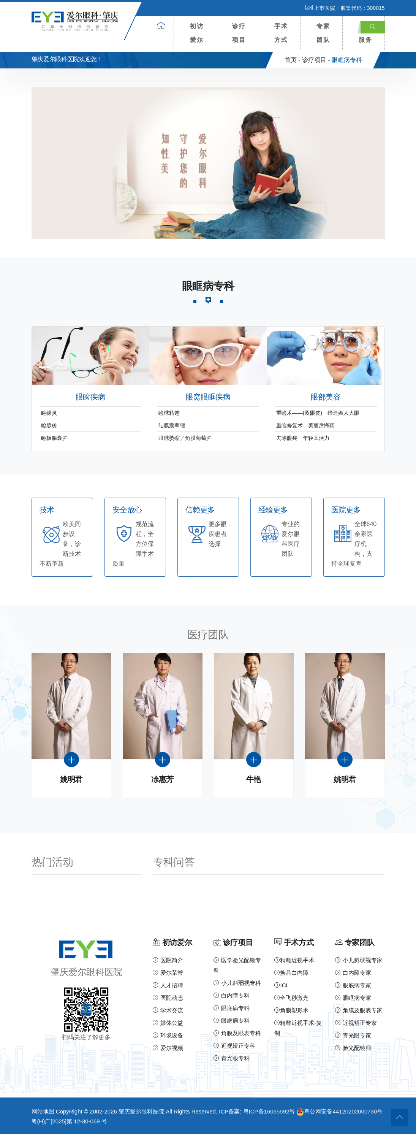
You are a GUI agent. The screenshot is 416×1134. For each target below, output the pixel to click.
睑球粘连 (169, 413)
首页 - (293, 60)
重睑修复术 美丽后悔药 (305, 425)
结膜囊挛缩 (171, 425)
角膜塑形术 (291, 1010)
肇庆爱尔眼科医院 (141, 1111)
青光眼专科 (231, 1058)
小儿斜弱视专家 (358, 960)
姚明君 (71, 779)
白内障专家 (353, 972)
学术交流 (168, 1010)
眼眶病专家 (353, 997)
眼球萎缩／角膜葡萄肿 (185, 438)
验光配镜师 (353, 1048)
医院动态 (168, 997)
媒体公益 (168, 1023)
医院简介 (168, 960)
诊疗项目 (239, 33)
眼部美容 (325, 397)
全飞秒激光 (291, 997)
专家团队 (323, 33)
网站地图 (43, 1111)
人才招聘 (168, 985)
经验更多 (273, 510)
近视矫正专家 (355, 1023)
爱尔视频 (168, 1048)
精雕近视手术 (294, 960)
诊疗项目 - (316, 60)
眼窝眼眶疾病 (208, 397)
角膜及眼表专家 (358, 1010)
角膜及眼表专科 (237, 1033)
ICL (281, 985)
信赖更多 (200, 510)
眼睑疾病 (90, 397)
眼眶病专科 (231, 1020)
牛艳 (253, 779)
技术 (47, 510)
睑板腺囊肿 (54, 438)
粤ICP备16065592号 (270, 1111)
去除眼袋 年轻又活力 (305, 438)
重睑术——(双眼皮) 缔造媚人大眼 (317, 413)
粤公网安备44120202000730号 (339, 1111)
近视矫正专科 (234, 1045)
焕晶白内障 (291, 972)
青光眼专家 (353, 1035)
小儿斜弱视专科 (237, 983)
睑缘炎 (49, 413)
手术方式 (281, 33)
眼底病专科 (231, 1008)
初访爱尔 (197, 33)
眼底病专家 (353, 985)
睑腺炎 (49, 425)
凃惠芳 (162, 779)
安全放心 (127, 510)
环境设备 (168, 1035)
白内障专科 (231, 995)
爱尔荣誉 (168, 972)
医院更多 (346, 510)
